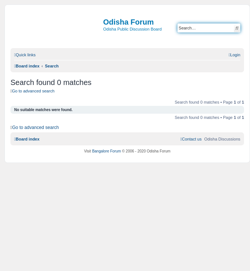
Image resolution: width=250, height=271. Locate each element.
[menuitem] (234, 54)
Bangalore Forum (106, 151)
